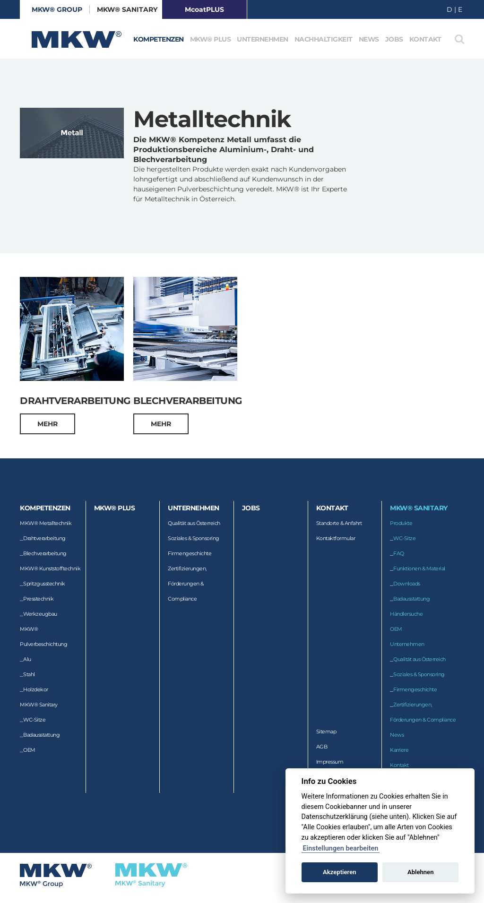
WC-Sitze (34, 719)
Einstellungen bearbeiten (340, 848)
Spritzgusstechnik (44, 583)
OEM (29, 750)
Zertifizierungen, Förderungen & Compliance (187, 583)
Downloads (406, 583)
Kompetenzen (158, 39)
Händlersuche (406, 614)
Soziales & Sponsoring (193, 538)
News (369, 39)
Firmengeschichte (189, 553)
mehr (47, 424)
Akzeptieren (339, 872)
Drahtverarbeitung (44, 538)
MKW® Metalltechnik (45, 523)
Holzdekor (35, 689)
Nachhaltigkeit (323, 39)
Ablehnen (420, 872)
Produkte (401, 523)
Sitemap (326, 731)
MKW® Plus (210, 39)
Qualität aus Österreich (194, 523)
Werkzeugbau (40, 614)
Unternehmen (262, 39)
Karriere (399, 750)
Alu (27, 659)
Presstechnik (38, 598)
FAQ (398, 553)
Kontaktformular (335, 538)
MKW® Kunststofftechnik (50, 568)
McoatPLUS (204, 9)
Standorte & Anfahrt (339, 523)
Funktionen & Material (419, 568)
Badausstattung (41, 734)
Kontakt (425, 39)
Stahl (29, 674)
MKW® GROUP (57, 9)
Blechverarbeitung (45, 553)
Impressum (330, 761)
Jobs (394, 39)
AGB (322, 746)
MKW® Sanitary (127, 9)
